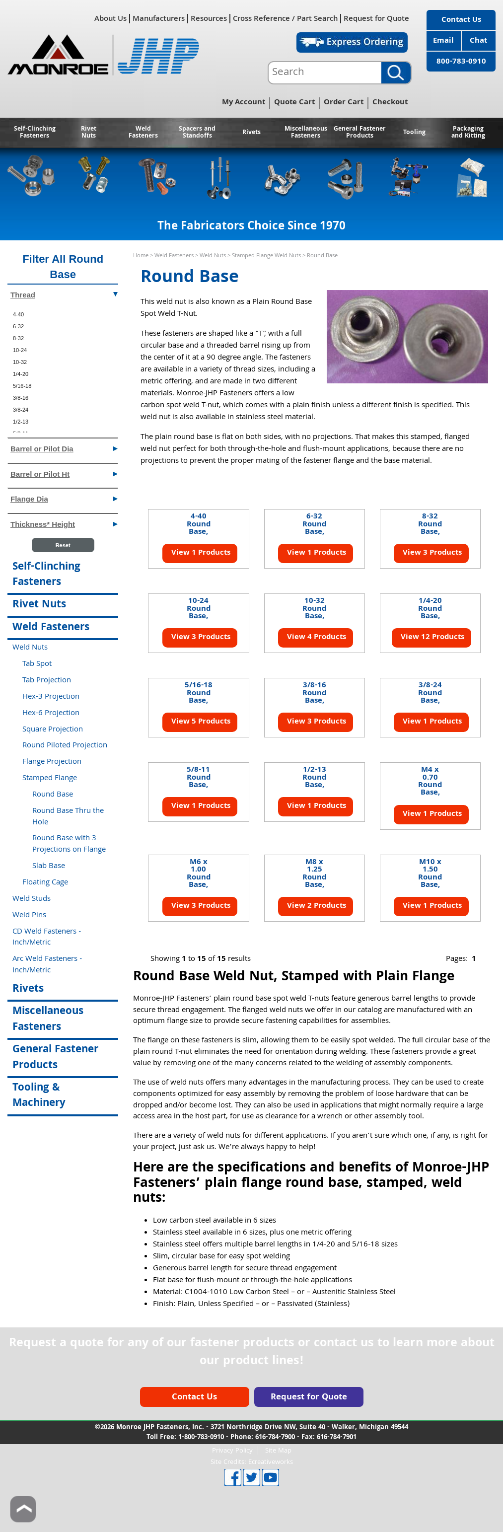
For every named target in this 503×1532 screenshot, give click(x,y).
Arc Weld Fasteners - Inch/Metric (47, 965)
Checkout (390, 102)
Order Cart (343, 102)
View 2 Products (315, 906)
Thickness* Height (64, 523)
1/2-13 (20, 422)
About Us (110, 18)
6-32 (18, 326)
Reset (63, 545)
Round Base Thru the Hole (68, 817)
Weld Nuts (213, 256)
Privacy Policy (232, 1450)
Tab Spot (37, 664)
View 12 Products (431, 637)
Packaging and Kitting (468, 133)
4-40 (18, 314)
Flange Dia (64, 498)
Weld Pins (29, 915)
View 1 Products (199, 553)
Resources (209, 18)
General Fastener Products (360, 133)
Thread (64, 294)
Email (443, 41)
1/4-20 (20, 374)
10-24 (20, 350)
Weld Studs (31, 899)
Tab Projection (46, 680)
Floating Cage (45, 882)
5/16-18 (22, 386)
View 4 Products (315, 637)
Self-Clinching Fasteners (35, 133)
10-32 (20, 362)
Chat (478, 41)
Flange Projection (51, 762)
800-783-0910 (461, 62)
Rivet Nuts (88, 133)
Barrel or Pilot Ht (64, 473)
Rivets (251, 133)
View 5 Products (199, 722)
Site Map (278, 1450)
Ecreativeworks (270, 1462)
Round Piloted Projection (64, 745)
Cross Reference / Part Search (285, 18)
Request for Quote (376, 18)
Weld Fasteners (143, 133)
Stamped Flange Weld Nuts (266, 256)
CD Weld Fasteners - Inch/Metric (46, 938)
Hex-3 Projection (50, 697)
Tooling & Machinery (39, 1096)
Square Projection (52, 730)
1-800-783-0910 (201, 1437)
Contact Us (461, 20)
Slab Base (48, 866)
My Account (243, 102)
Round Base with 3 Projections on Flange (69, 844)
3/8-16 (20, 398)
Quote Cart (294, 102)
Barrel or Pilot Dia (64, 448)
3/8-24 (20, 410)
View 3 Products (431, 553)
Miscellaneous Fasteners (306, 133)
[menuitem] (62, 314)
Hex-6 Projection (50, 713)
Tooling (414, 133)
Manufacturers (159, 18)
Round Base (52, 795)
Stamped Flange (49, 778)
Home (140, 256)
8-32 (18, 338)
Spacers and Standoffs (197, 133)
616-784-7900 (275, 1437)
